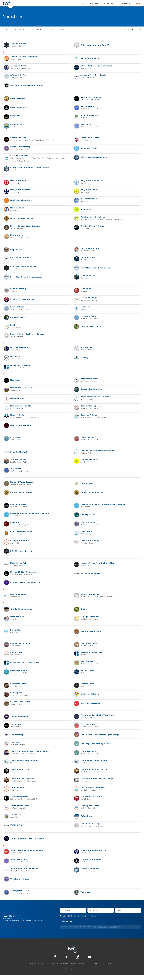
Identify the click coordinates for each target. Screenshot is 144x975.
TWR (73, 968)
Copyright (96, 963)
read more (90, 915)
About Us (42, 963)
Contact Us (54, 963)
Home (32, 963)
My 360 (95, 3)
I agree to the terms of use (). (78, 915)
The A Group (88, 968)
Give (139, 3)
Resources (109, 963)
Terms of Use (113, 926)
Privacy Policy (102, 926)
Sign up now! (67, 921)
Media (127, 30)
